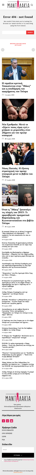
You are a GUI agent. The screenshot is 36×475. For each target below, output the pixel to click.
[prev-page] (2, 49)
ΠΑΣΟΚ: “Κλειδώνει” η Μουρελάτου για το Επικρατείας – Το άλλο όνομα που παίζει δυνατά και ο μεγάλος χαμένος (17, 301)
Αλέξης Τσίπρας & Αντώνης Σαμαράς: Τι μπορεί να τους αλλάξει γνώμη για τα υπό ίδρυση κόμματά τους (18, 373)
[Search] (30, 32)
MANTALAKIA (18, 472)
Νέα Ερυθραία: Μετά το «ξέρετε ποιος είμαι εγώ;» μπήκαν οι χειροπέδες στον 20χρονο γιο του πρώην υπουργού (16, 130)
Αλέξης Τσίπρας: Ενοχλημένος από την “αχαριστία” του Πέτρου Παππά (14, 293)
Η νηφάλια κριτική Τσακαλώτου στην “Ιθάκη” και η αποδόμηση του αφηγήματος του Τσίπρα (16, 87)
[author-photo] (3, 95)
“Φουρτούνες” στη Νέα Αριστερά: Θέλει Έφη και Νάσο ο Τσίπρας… (17, 274)
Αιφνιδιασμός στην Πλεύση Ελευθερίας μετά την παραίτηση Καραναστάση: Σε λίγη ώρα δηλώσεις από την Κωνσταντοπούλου (17, 265)
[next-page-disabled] (33, 49)
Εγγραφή (18, 455)
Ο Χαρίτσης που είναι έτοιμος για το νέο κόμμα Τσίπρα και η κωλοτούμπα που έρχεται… (18, 321)
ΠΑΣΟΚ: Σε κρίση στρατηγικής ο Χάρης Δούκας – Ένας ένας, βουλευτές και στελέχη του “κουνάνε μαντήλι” (18, 345)
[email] (18, 449)
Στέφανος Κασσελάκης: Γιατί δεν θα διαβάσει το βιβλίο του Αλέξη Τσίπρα (17, 329)
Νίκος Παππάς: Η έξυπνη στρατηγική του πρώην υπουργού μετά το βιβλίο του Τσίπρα (17, 172)
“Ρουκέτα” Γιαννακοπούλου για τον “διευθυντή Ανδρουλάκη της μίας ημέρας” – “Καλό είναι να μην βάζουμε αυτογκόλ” (18, 354)
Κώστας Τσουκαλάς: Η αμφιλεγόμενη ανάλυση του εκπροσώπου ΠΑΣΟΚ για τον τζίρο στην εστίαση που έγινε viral (17, 244)
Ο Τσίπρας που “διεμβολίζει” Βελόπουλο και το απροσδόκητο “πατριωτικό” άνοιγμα (18, 336)
